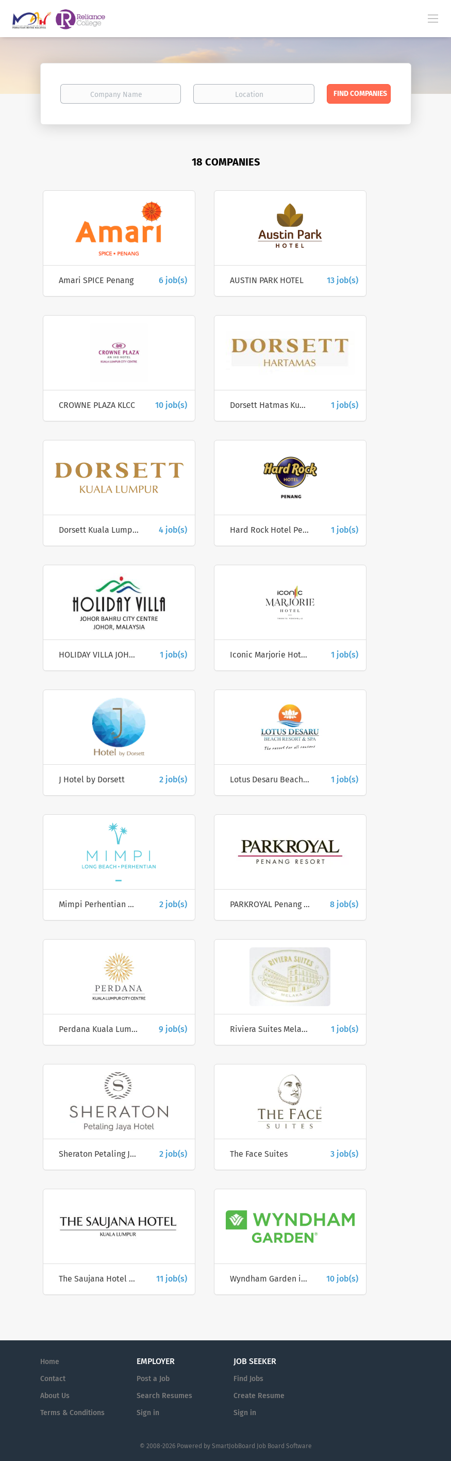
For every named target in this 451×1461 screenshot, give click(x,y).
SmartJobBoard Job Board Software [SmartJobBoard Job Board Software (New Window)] (262, 1446)
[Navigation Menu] (433, 18)
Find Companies (360, 93)
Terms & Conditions (72, 1412)
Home (49, 1361)
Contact (52, 1378)
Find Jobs (248, 1378)
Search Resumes (164, 1395)
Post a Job (153, 1378)
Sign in (148, 1412)
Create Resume (259, 1395)
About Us (55, 1395)
